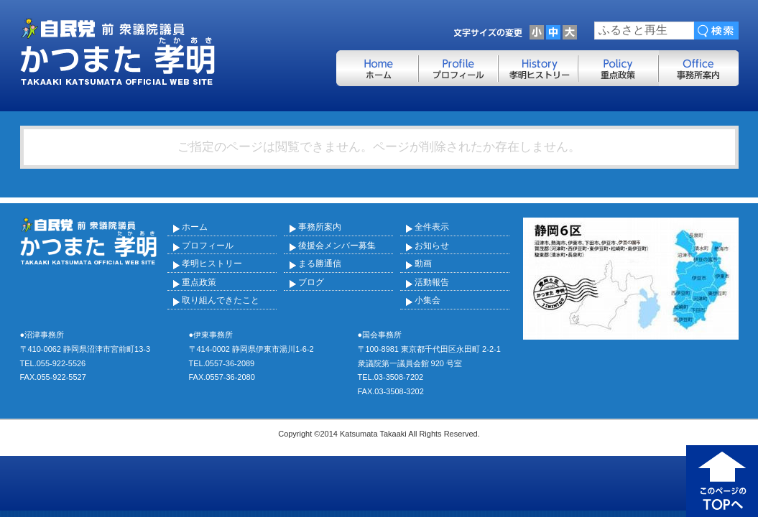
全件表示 (432, 227)
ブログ (311, 282)
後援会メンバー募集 (337, 246)
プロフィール (208, 246)
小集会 (427, 300)
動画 (423, 263)
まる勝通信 (319, 263)
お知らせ (432, 246)
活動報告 (432, 282)
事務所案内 (319, 227)
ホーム (195, 227)
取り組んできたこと (220, 300)
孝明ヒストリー (212, 263)
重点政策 (199, 282)
